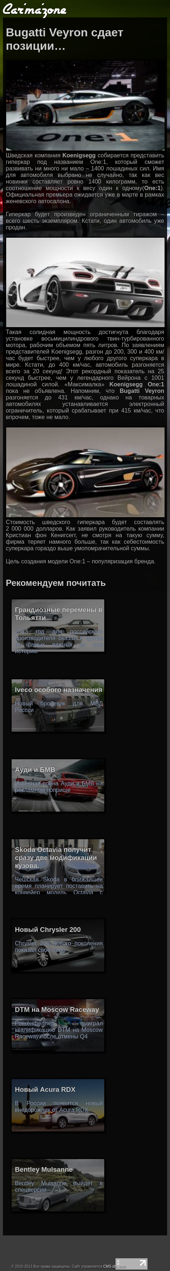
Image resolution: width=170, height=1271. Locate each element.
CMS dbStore (114, 1266)
